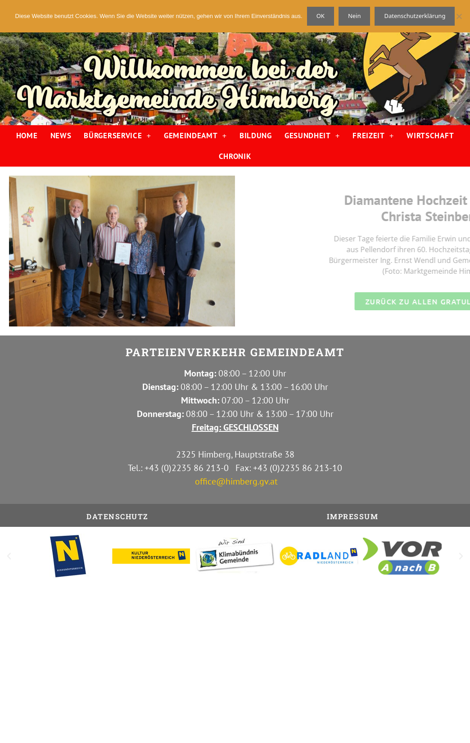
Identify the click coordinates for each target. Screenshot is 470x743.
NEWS (61, 135)
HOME (27, 135)
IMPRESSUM (353, 516)
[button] (9, 556)
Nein (354, 16)
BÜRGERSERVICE (117, 135)
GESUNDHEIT (312, 135)
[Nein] (458, 16)
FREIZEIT (373, 135)
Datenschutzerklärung (414, 16)
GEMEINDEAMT (195, 135)
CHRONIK (235, 156)
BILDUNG (256, 135)
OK (320, 16)
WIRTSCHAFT (430, 135)
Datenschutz (117, 516)
